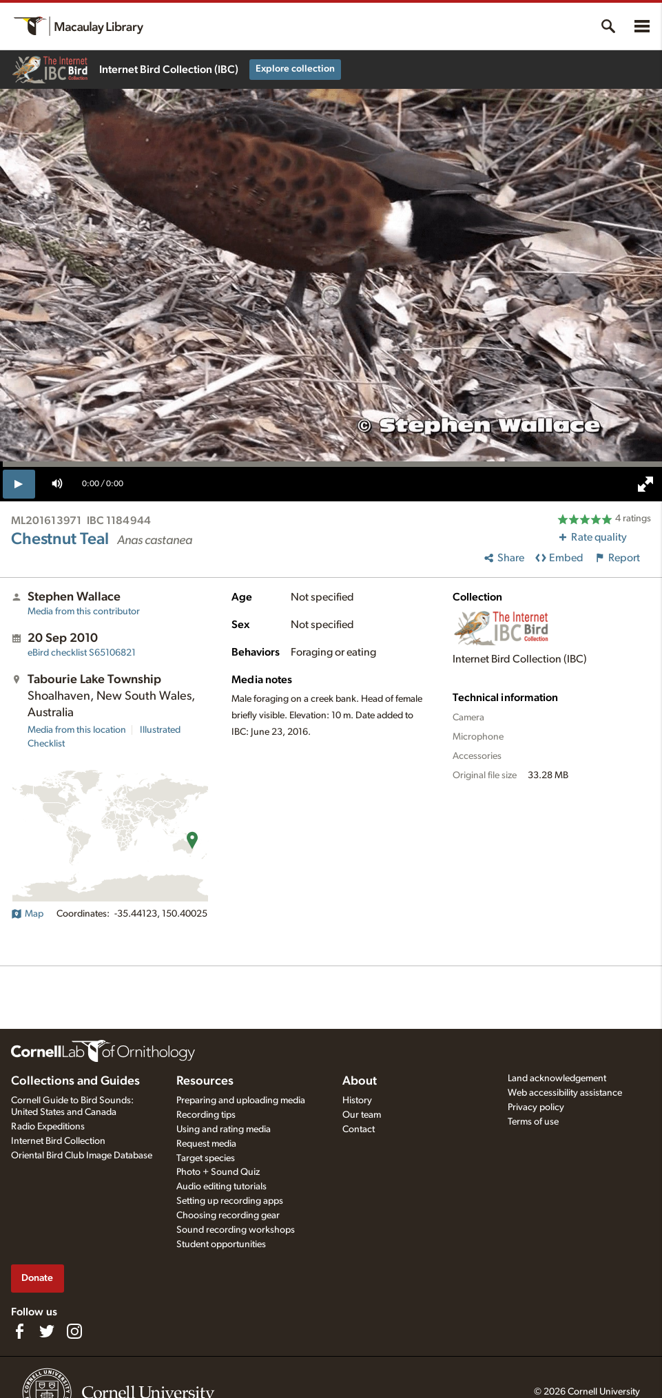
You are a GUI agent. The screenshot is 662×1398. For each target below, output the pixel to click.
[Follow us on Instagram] (74, 1331)
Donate (37, 1278)
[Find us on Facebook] (19, 1331)
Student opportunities (221, 1244)
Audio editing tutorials (221, 1186)
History (357, 1100)
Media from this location (77, 730)
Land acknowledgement (557, 1078)
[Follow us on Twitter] (47, 1331)
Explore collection (295, 69)
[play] (19, 484)
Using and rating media (223, 1129)
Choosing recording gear (228, 1215)
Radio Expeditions (48, 1126)
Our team (361, 1115)
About (359, 1081)
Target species (205, 1158)
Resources (205, 1081)
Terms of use (533, 1122)
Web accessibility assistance (565, 1093)
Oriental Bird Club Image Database (81, 1155)
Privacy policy (536, 1107)
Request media (206, 1144)
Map (27, 914)
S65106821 (82, 653)
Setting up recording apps (229, 1201)
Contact (358, 1129)
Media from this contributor (84, 611)
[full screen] (645, 484)
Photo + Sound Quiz (218, 1172)
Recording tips (206, 1115)
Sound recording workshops (235, 1230)
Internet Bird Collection (58, 1141)
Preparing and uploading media (240, 1100)
